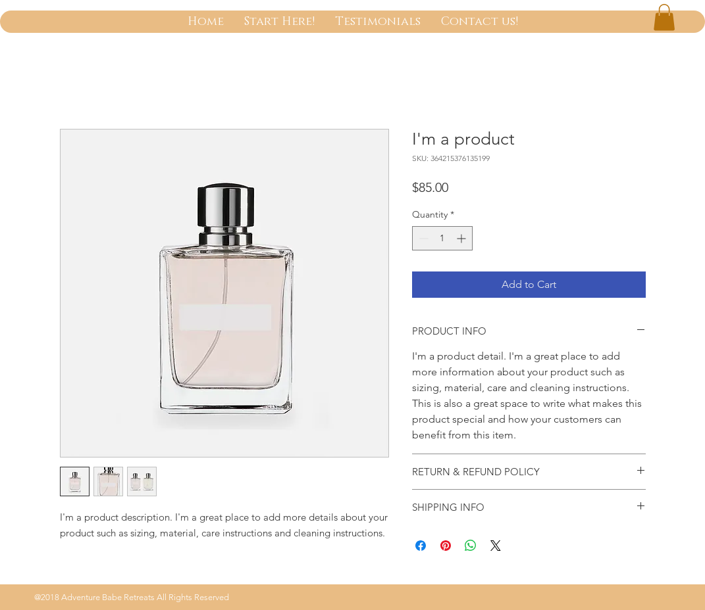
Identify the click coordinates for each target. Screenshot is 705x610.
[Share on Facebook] (421, 545)
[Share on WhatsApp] (471, 545)
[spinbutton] (442, 238)
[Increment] (462, 238)
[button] (664, 17)
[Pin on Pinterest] (446, 545)
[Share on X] (496, 545)
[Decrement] (422, 238)
